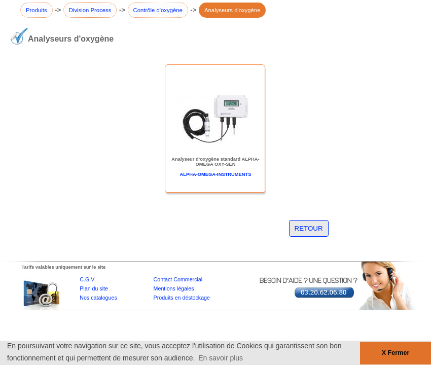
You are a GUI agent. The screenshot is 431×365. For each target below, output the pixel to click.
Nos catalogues (98, 298)
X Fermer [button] (396, 352)
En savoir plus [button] (220, 358)
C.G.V (87, 279)
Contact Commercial (178, 279)
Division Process (90, 10)
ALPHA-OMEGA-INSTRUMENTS (216, 174)
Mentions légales (174, 288)
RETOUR (309, 228)
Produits (36, 10)
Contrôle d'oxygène (158, 10)
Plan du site (94, 288)
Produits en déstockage (182, 298)
